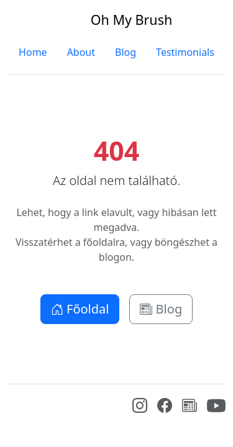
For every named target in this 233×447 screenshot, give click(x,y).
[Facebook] (164, 407)
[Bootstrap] (16, 403)
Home (33, 52)
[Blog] (189, 407)
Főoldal (80, 308)
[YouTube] (216, 411)
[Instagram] (139, 407)
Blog (125, 52)
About (81, 52)
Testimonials (185, 52)
